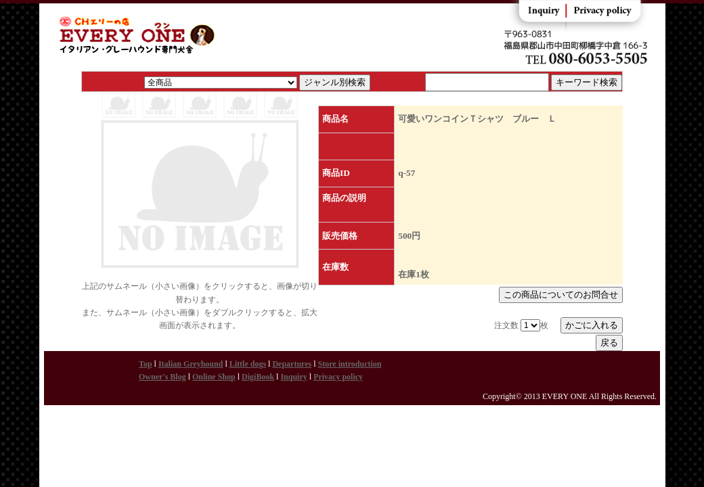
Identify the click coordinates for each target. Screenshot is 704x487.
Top (145, 364)
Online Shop (214, 376)
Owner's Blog (162, 376)
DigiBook (258, 376)
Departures (291, 364)
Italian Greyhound (190, 364)
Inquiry (293, 376)
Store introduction (350, 364)
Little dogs (247, 364)
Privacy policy (338, 376)
